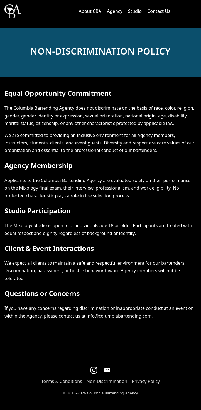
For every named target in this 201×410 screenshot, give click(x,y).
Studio (135, 11)
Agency (114, 11)
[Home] (12, 11)
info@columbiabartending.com (119, 316)
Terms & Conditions (61, 381)
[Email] (107, 370)
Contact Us (158, 11)
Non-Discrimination (107, 381)
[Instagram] (93, 370)
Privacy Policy (146, 381)
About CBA (90, 11)
